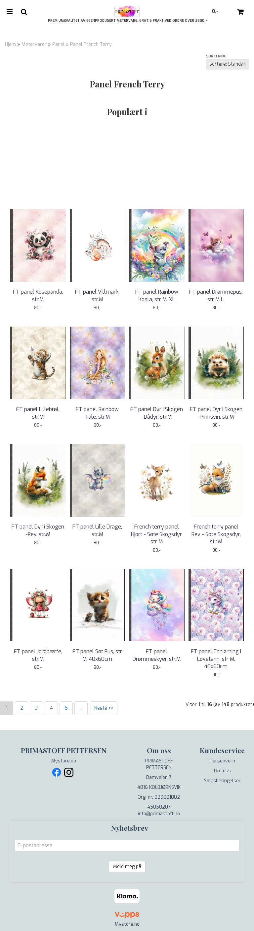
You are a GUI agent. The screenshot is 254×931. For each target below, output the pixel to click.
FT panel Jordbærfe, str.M (38, 655)
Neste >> (104, 708)
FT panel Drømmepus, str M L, (216, 295)
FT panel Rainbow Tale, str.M (97, 413)
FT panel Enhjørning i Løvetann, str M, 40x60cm (216, 659)
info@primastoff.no (159, 814)
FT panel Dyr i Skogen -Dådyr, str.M (156, 413)
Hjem (10, 44)
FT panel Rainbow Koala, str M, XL (156, 295)
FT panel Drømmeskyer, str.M (157, 655)
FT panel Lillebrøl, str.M (38, 413)
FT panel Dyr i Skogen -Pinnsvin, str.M (216, 413)
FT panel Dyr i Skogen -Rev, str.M (38, 530)
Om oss (222, 771)
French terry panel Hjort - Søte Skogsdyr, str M (157, 534)
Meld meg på (127, 866)
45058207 (159, 807)
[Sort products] (227, 64)
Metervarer (34, 44)
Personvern (222, 761)
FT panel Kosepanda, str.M (38, 295)
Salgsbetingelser (222, 781)
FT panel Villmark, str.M (97, 295)
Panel (58, 44)
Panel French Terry (91, 44)
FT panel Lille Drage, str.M (97, 530)
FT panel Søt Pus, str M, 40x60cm (97, 655)
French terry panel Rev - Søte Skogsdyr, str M (216, 534)
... (81, 708)
